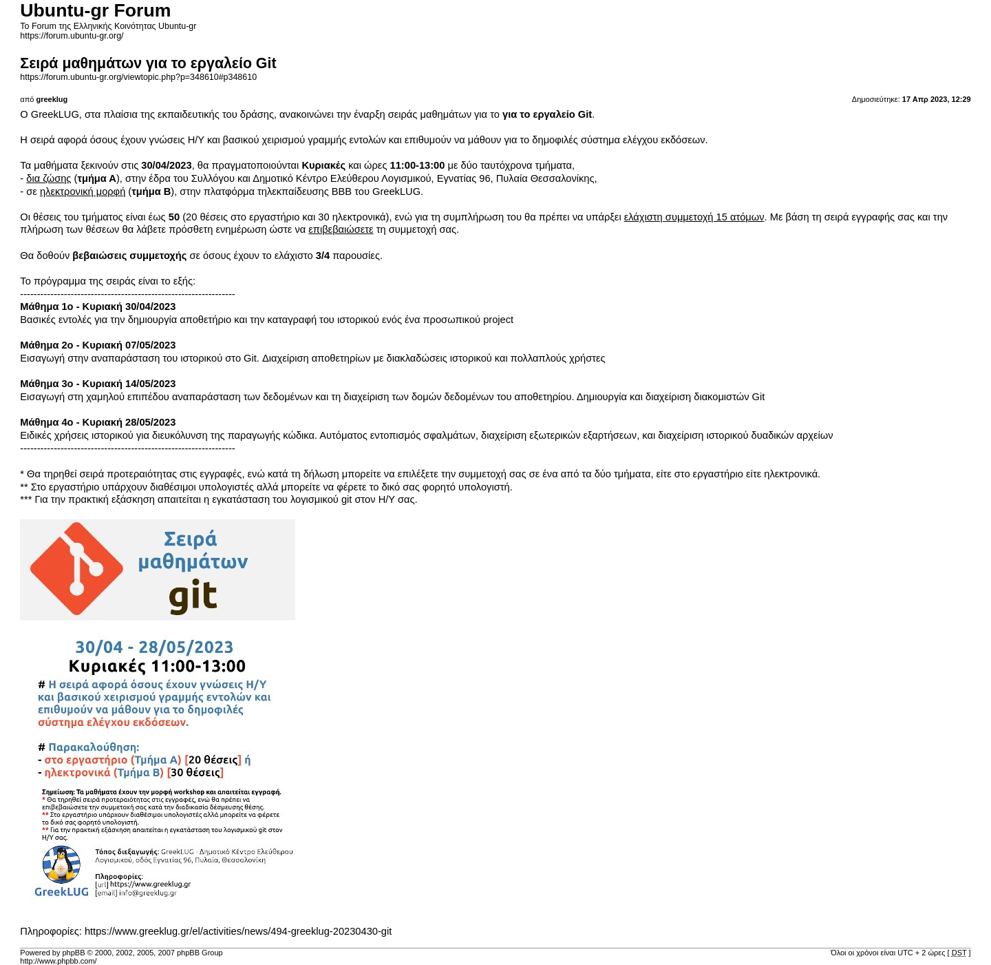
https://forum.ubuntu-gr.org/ (71, 36)
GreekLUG (55, 114)
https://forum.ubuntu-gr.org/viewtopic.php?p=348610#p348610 (138, 77)
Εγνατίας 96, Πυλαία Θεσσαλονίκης (516, 178)
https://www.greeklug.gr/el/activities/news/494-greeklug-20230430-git (238, 931)
